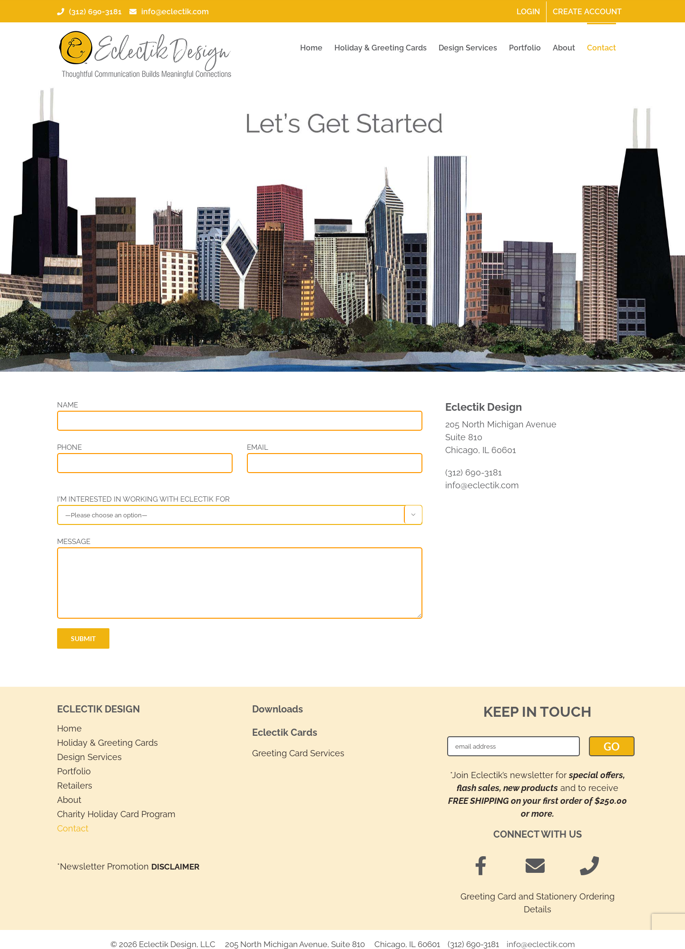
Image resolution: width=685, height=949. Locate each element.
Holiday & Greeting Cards (107, 743)
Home (69, 728)
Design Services (89, 757)
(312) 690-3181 (89, 11)
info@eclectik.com (168, 11)
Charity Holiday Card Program (116, 814)
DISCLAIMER (175, 866)
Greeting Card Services (298, 753)
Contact (72, 828)
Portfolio (74, 771)
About (69, 800)
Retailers (74, 786)
